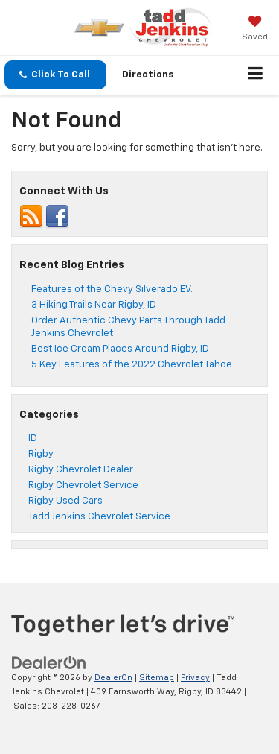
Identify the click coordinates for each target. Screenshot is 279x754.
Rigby (41, 454)
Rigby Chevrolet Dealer (80, 470)
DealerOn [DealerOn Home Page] (113, 678)
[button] (55, 74)
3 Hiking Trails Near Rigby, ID (93, 305)
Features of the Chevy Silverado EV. (112, 289)
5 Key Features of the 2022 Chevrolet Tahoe (131, 365)
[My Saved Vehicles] (255, 29)
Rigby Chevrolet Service (83, 485)
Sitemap (156, 678)
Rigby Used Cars (65, 501)
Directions (148, 75)
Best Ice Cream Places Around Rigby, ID (120, 349)
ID (32, 438)
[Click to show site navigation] (255, 75)
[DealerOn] (49, 663)
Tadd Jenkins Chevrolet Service (99, 517)
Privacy (195, 678)
